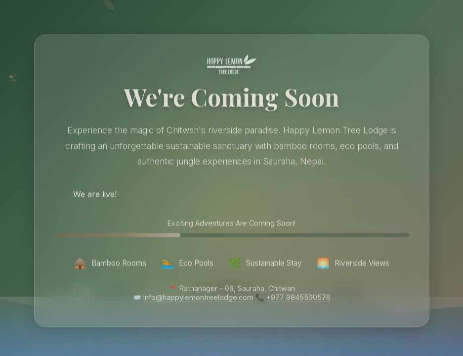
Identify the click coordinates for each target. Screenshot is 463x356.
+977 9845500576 (298, 299)
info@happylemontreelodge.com (198, 299)
